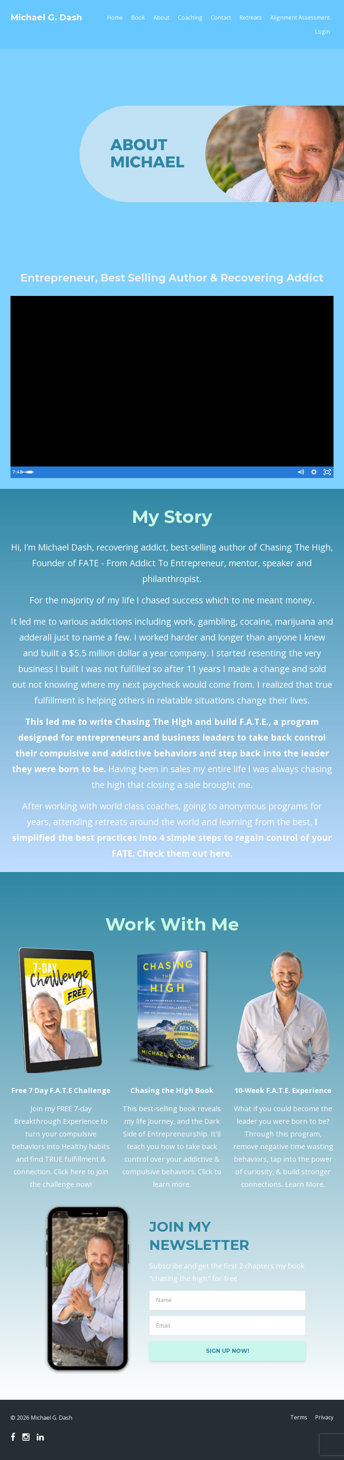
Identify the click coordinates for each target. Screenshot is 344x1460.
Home (115, 17)
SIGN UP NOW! (227, 1351)
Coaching (190, 17)
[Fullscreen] (327, 472)
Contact (221, 17)
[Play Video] (17, 472)
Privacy (324, 1417)
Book (138, 17)
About (161, 17)
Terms (298, 1417)
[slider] (164, 472)
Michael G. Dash (46, 17)
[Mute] (299, 472)
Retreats (250, 17)
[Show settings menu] (313, 472)
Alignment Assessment (300, 17)
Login (322, 31)
